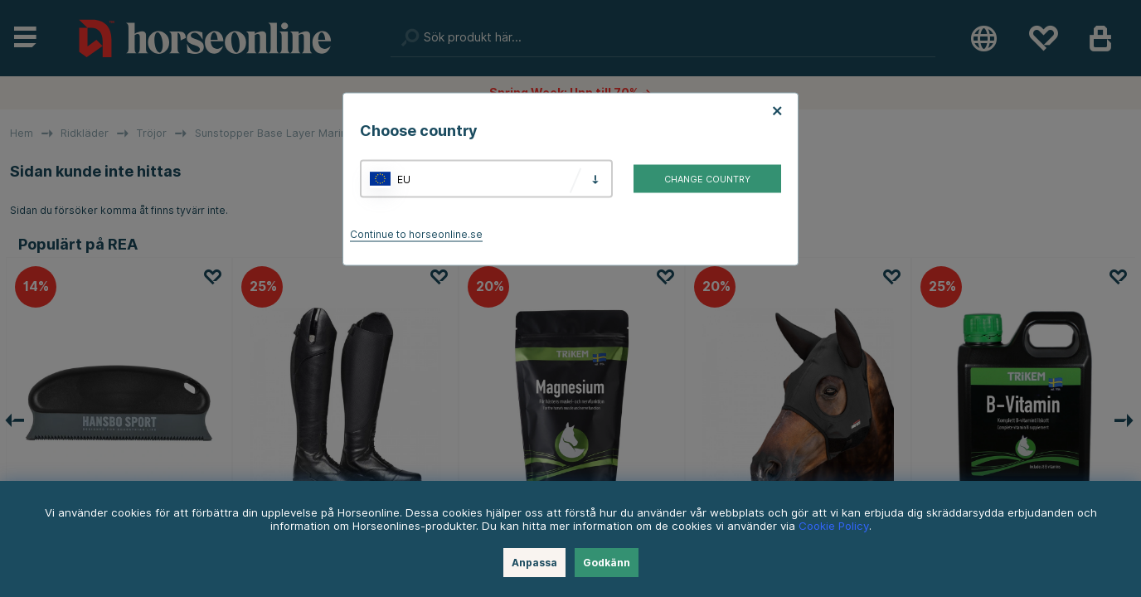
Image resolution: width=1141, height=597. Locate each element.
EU (403, 178)
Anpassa (534, 562)
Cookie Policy (834, 525)
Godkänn (606, 562)
